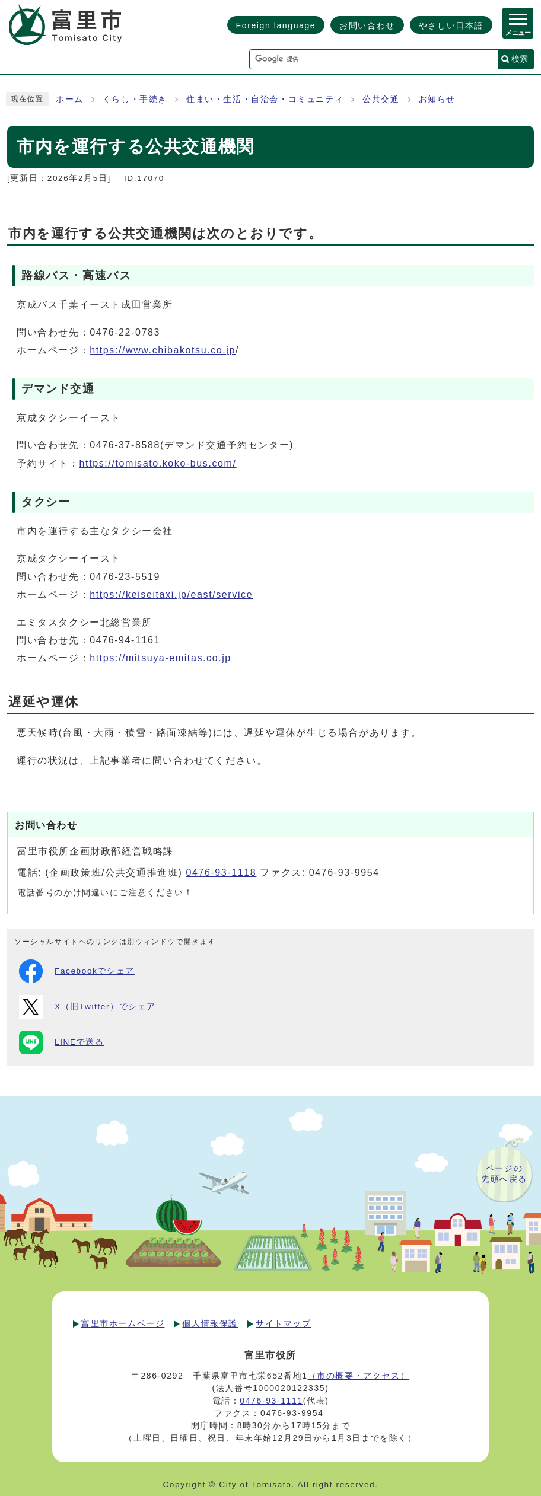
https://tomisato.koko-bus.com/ (158, 463)
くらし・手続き (135, 99)
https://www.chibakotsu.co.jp (163, 350)
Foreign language (276, 25)
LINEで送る (61, 1042)
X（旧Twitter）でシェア (87, 1007)
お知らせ (437, 99)
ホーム (70, 99)
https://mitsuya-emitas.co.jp (160, 658)
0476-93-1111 (271, 1400)
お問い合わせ (367, 25)
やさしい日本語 (451, 25)
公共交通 (380, 99)
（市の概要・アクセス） (359, 1375)
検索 (519, 58)
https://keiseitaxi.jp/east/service (171, 594)
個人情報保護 (210, 1323)
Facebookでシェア (77, 971)
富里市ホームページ (122, 1323)
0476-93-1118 (221, 872)
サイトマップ (283, 1323)
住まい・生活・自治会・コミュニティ (264, 99)
